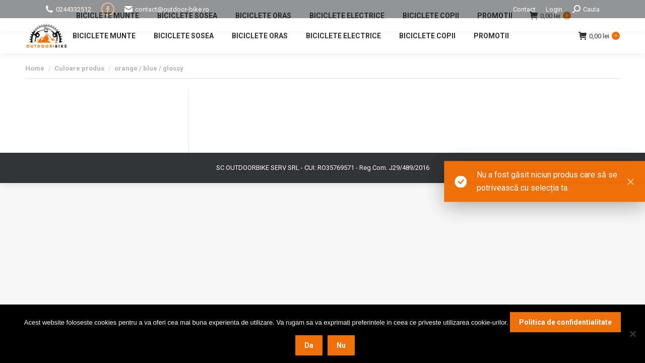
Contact (524, 9)
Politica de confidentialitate (565, 322)
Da (308, 345)
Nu (341, 345)
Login (554, 9)
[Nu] (632, 334)
